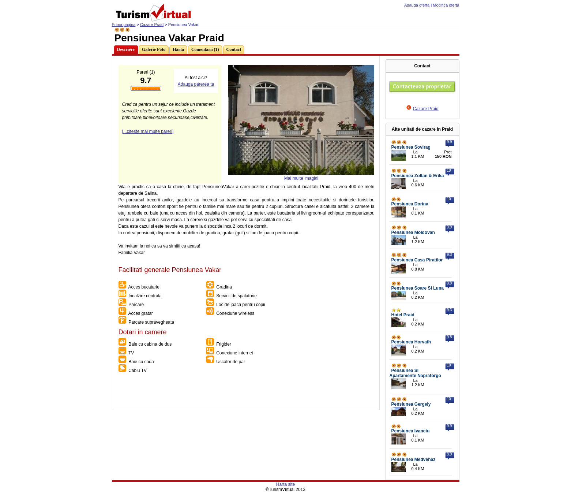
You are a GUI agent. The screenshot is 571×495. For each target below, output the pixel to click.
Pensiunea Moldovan (413, 232)
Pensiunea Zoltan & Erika (417, 175)
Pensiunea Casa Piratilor (417, 260)
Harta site (285, 484)
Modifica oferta (446, 5)
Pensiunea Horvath (411, 342)
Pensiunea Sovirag (411, 147)
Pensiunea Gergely (411, 404)
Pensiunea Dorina (409, 203)
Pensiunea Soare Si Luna (417, 288)
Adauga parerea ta (196, 84)
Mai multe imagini (301, 178)
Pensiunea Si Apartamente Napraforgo (415, 373)
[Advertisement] (245, 393)
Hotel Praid (402, 314)
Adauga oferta (416, 5)
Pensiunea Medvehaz (413, 459)
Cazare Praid (152, 24)
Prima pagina (124, 24)
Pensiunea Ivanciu (410, 430)
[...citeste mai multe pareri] (148, 131)
